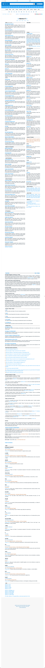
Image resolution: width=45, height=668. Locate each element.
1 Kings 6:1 (28, 172)
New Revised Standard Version (10, 194)
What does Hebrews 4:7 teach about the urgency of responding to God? (17, 352)
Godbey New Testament (9, 217)
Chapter (38, 273)
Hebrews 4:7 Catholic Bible (9, 594)
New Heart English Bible (9, 132)
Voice (36, 197)
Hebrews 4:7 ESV (8, 586)
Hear (32, 196)
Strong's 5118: (7, 476)
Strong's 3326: (7, 488)
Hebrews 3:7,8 (28, 145)
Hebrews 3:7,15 (29, 162)
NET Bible (6, 126)
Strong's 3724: (7, 450)
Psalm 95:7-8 (28, 49)
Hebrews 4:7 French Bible (9, 593)
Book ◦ (36, 273)
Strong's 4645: (7, 569)
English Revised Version (9, 105)
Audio (17, 20)
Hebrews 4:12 (23, 393)
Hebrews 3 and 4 (30, 277)
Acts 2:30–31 (26, 390)
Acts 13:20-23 (28, 181)
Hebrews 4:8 (23, 381)
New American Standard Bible (10, 59)
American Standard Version (9, 95)
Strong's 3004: (7, 495)
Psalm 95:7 (30, 384)
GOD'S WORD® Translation (9, 110)
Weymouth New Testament (9, 141)
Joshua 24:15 (28, 126)
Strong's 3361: (7, 562)
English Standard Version (9, 35)
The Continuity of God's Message (10, 343)
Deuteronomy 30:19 (29, 119)
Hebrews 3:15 (28, 63)
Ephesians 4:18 (19, 413)
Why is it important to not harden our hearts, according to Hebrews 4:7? (17, 355)
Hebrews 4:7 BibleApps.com (9, 590)
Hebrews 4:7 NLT (8, 585)
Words (39, 197)
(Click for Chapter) (9, 22)
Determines (34, 195)
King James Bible (8, 49)
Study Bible (7, 273)
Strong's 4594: (7, 469)
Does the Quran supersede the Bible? (12, 368)
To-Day (34, 197)
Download (38, 46)
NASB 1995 (7, 64)
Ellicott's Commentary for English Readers (12, 427)
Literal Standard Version (9, 159)
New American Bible (8, 189)
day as (39, 38)
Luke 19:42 (28, 115)
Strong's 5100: (7, 456)
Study (22, 20)
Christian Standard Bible (9, 86)
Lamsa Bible (7, 201)
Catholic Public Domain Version (10, 185)
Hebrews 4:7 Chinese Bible (9, 592)
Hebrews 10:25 (28, 105)
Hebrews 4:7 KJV (8, 588)
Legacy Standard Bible (8, 73)
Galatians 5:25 (15, 416)
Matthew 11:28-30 (29, 77)
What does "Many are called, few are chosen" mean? (14, 372)
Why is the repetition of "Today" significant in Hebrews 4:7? (15, 362)
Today (32, 197)
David (39, 187)
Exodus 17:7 (34, 411)
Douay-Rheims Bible (8, 180)
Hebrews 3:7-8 (28, 56)
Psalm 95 (34, 284)
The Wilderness (8, 322)
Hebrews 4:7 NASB (8, 587)
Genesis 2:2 (15, 378)
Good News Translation (9, 115)
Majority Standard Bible (9, 148)
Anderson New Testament (9, 212)
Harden (29, 196)
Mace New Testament (8, 226)
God (6, 310)
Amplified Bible (7, 79)
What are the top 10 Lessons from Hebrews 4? (14, 363)
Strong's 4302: (7, 522)
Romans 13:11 (28, 90)
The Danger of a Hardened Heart (10, 331)
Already (36, 187)
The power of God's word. (31, 203)
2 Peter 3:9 (33, 418)
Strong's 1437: (7, 536)
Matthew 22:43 (28, 156)
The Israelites (8, 319)
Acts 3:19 (20, 415)
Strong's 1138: (7, 509)
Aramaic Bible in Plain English (10, 205)
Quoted (27, 197)
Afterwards (32, 187)
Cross (20, 20)
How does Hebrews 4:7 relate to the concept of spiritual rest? (16, 360)
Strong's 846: (7, 548)
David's (27, 195)
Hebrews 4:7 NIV (8, 584)
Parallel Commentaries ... (9, 442)
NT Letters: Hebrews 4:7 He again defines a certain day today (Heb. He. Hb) (17, 596)
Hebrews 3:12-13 (32, 413)
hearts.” (27, 43)
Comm (25, 20)
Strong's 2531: (7, 515)
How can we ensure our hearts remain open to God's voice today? (16, 357)
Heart (34, 196)
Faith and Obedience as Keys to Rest (11, 339)
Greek (28, 20)
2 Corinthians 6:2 (29, 68)
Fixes (39, 195)
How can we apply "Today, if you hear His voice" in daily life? (15, 350)
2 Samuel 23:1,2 (29, 149)
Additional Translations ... (9, 246)
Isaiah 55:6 (28, 96)
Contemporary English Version (10, 100)
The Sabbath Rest (29, 33)
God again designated (30, 38)
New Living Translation (8, 29)
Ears (37, 195)
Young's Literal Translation (9, 169)
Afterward (28, 187)
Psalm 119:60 (28, 111)
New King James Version (9, 54)
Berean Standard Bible (8, 40)
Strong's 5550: (7, 482)
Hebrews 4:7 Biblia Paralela (9, 591)
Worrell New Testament (9, 237)
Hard (27, 196)
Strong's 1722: (7, 502)
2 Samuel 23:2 (31, 390)
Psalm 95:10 (28, 99)
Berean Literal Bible (8, 45)
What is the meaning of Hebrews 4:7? (12, 349)
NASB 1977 (7, 68)
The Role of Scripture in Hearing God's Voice (12, 335)
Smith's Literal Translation (9, 173)
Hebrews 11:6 (27, 415)
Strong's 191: (7, 542)
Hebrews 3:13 (28, 85)
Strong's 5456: (7, 555)
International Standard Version (10, 121)
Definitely (30, 195)
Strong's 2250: (7, 463)
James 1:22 (15, 401)
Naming (39, 196)
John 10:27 (10, 401)
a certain (35, 38)
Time (30, 197)
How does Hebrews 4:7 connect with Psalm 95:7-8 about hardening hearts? (18, 354)
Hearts (36, 196)
